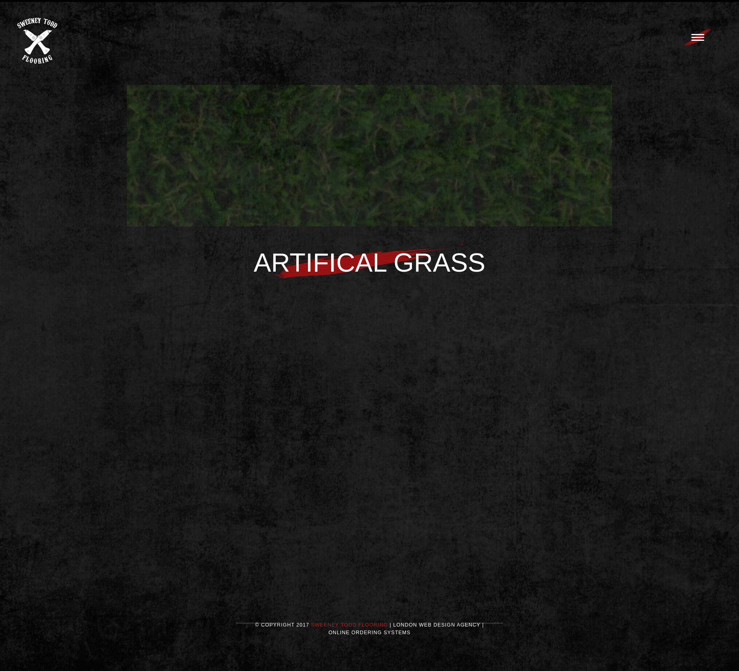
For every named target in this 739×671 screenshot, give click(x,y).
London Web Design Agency (437, 627)
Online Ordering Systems (369, 635)
